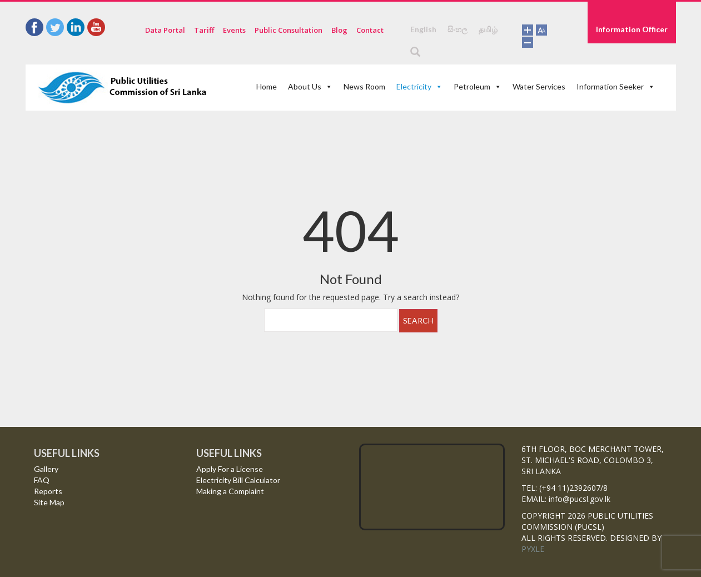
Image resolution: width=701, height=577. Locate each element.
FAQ (41, 480)
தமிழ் (488, 29)
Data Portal (165, 30)
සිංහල (458, 29)
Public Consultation (288, 30)
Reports (48, 491)
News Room (364, 86)
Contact (370, 30)
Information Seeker (615, 86)
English (423, 29)
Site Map (49, 502)
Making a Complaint (230, 491)
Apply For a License (229, 469)
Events (234, 30)
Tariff (204, 30)
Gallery (46, 469)
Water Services (539, 86)
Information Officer (632, 29)
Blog (339, 30)
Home (266, 86)
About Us (310, 86)
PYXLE (532, 549)
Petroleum (477, 86)
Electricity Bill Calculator (238, 480)
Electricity (419, 86)
